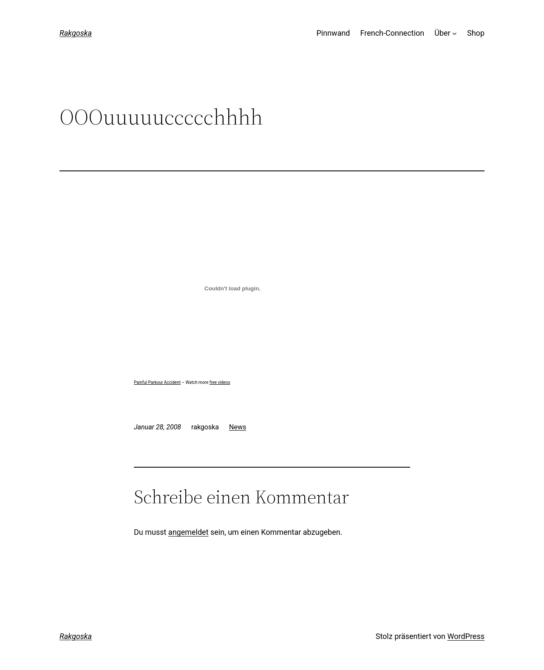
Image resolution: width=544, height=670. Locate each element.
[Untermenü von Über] (454, 33)
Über (442, 32)
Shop (475, 32)
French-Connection (392, 32)
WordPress (466, 636)
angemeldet (188, 532)
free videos (220, 382)
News (237, 427)
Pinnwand (333, 32)
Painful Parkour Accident (157, 382)
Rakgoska (76, 32)
